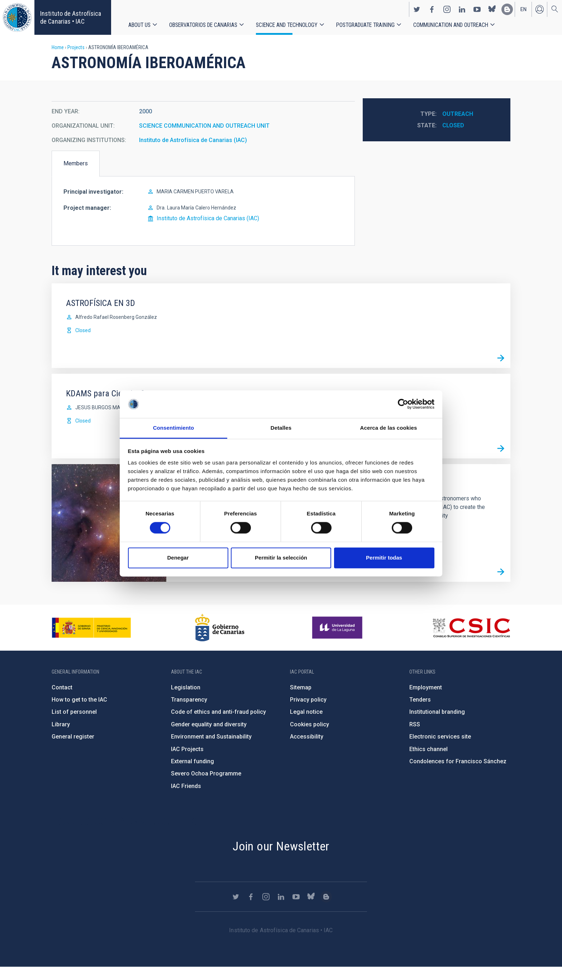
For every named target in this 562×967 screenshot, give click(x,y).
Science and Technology (287, 25)
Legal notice (306, 711)
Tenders (420, 699)
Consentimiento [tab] (173, 428)
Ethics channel (428, 749)
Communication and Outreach (450, 25)
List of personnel (74, 711)
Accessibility (306, 736)
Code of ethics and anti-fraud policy (218, 711)
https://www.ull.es (338, 627)
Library (61, 724)
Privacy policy (308, 699)
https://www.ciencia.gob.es (91, 627)
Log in (539, 9)
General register (73, 736)
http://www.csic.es (471, 628)
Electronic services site (440, 736)
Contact (62, 687)
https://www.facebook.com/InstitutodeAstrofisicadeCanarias (431, 9)
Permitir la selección (281, 558)
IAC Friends (186, 786)
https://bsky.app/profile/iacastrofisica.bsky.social (492, 9)
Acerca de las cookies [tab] (388, 428)
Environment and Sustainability (211, 736)
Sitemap (300, 687)
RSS (414, 724)
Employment (425, 687)
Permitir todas (384, 558)
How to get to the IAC (79, 699)
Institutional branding (437, 711)
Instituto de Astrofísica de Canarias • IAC (70, 17)
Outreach (457, 113)
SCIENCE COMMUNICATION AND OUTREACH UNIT (204, 125)
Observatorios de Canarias (203, 25)
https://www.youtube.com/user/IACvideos (477, 9)
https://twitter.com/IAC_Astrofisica (416, 9)
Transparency (189, 699)
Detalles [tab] (281, 428)
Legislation (185, 687)
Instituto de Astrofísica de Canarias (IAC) (193, 140)
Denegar (178, 558)
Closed (453, 125)
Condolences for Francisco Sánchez (457, 761)
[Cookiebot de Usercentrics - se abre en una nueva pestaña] (403, 404)
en (523, 9)
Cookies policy (309, 724)
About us (139, 25)
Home (58, 47)
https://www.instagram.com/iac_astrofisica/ (446, 9)
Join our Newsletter (281, 846)
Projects (76, 47)
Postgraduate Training (365, 25)
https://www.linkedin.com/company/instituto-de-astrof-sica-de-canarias (462, 9)
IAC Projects (187, 749)
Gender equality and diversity (209, 724)
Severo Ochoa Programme (206, 773)
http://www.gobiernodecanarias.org (220, 627)
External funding (192, 761)
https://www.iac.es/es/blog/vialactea (507, 9)
